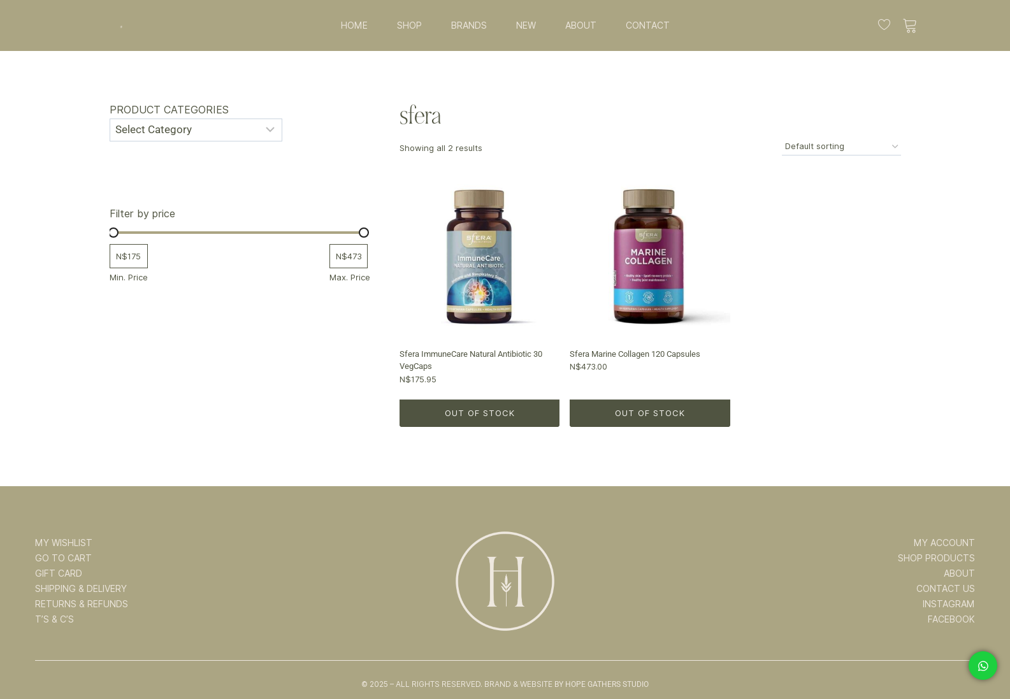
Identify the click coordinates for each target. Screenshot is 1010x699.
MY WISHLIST (63, 543)
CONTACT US (945, 589)
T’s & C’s (54, 619)
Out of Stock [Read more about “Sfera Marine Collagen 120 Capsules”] (650, 413)
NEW (526, 25)
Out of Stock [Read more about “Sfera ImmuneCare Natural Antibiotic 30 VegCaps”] (480, 413)
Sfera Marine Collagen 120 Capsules (635, 354)
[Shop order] (841, 146)
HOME (354, 25)
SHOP (409, 25)
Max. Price (349, 277)
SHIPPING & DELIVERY (81, 589)
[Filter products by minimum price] (129, 256)
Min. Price (129, 277)
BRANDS (469, 25)
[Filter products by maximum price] (348, 256)
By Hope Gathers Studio (601, 684)
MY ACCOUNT (944, 543)
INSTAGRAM (949, 604)
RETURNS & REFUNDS (81, 604)
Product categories (169, 110)
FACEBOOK (951, 619)
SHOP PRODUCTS (936, 558)
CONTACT (648, 25)
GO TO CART (63, 558)
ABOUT (580, 25)
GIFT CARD (58, 573)
